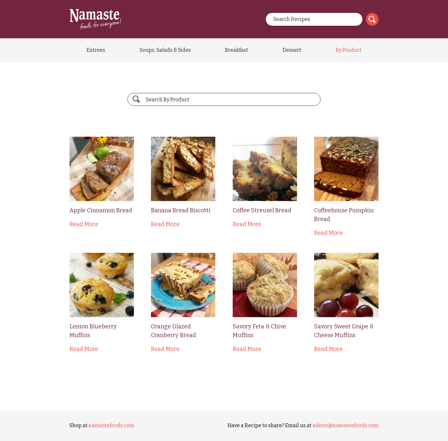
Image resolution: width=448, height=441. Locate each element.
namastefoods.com (111, 425)
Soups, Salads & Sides (165, 50)
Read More (84, 224)
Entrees (96, 50)
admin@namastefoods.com (345, 425)
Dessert (292, 50)
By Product (348, 50)
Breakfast (236, 50)
